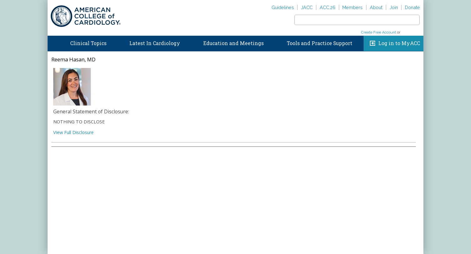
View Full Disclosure (73, 132)
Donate (412, 7)
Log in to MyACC (399, 43)
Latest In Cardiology (154, 43)
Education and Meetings (233, 43)
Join (394, 7)
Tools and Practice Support (319, 43)
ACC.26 (327, 7)
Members (352, 7)
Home (53, 42)
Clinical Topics (88, 43)
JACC (307, 7)
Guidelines (283, 7)
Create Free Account (378, 32)
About (376, 7)
